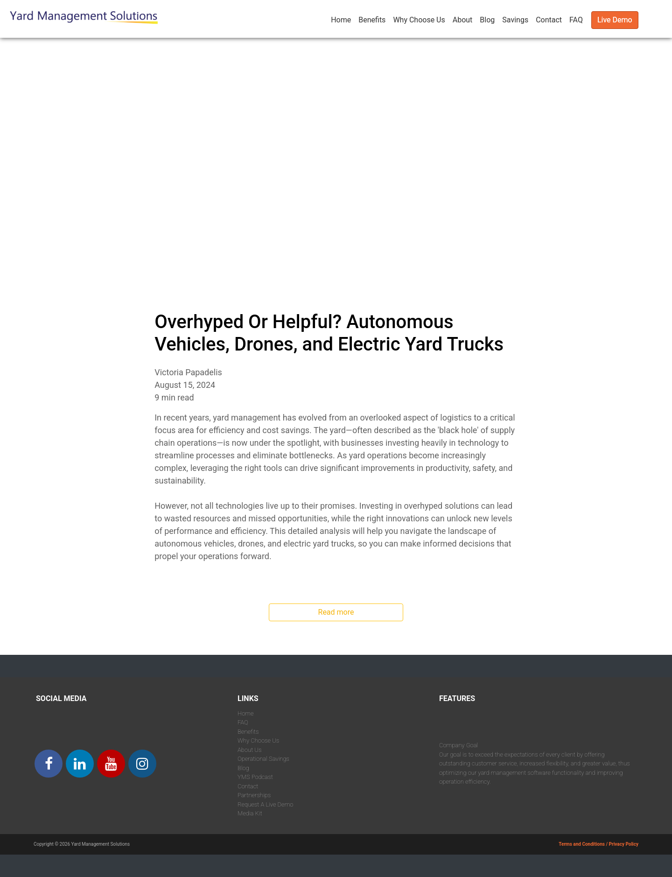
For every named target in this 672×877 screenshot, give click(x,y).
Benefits (371, 19)
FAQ (576, 19)
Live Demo (614, 19)
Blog (487, 19)
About (463, 19)
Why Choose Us (419, 19)
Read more (336, 612)
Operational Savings (263, 758)
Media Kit (250, 813)
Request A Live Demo (265, 804)
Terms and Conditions (582, 844)
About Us (250, 749)
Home (341, 19)
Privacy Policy (623, 844)
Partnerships (254, 795)
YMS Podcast (255, 776)
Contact (549, 19)
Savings (515, 19)
